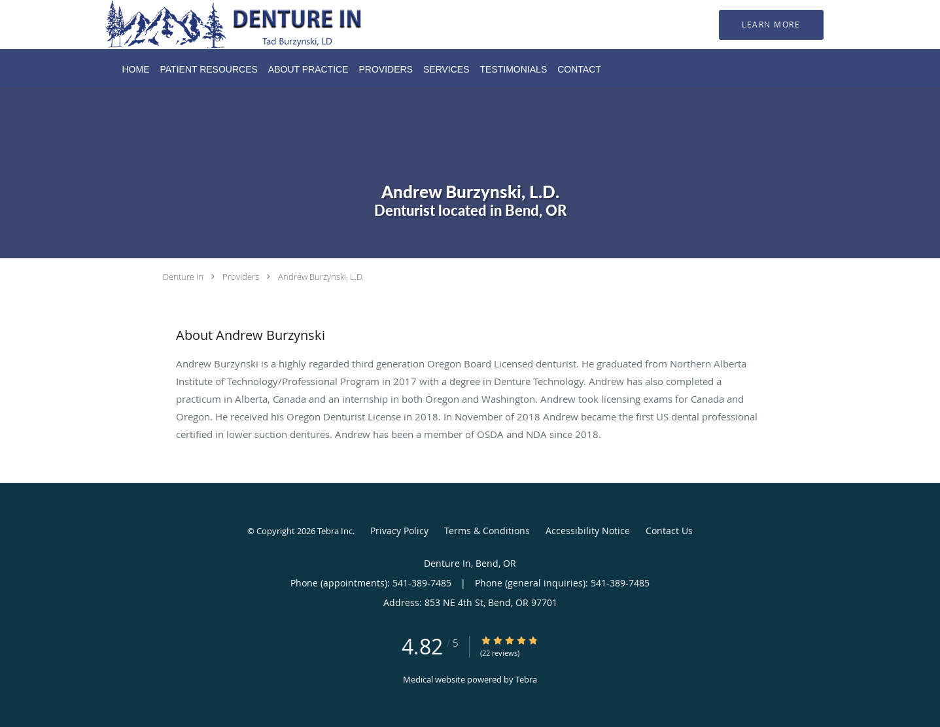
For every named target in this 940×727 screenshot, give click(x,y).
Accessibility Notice (588, 530)
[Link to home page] (216, 24)
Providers (240, 276)
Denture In (183, 276)
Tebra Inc (335, 531)
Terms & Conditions (487, 530)
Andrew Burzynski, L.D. (321, 276)
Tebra (526, 679)
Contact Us (669, 530)
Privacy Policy (399, 530)
